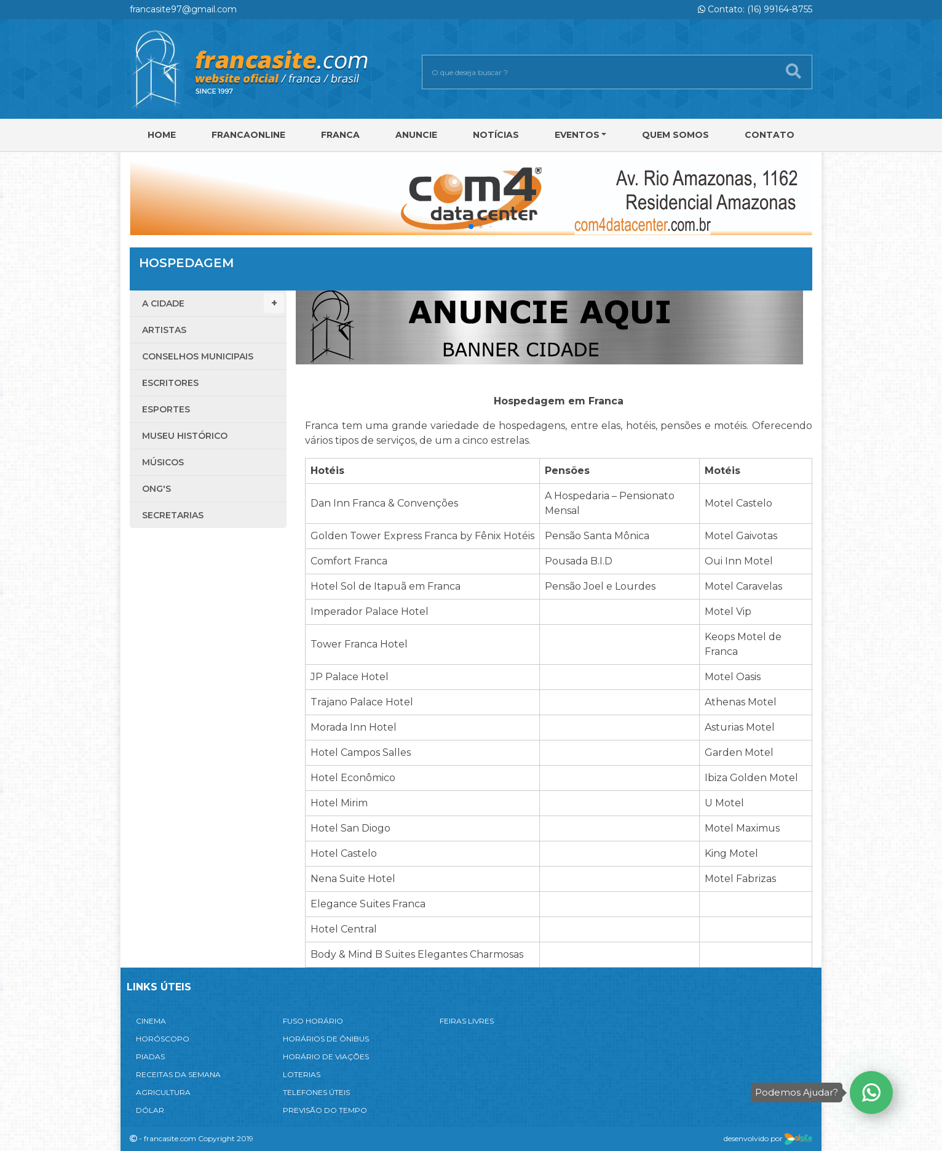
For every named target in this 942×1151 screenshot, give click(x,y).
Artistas (164, 329)
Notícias (496, 134)
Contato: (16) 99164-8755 (755, 9)
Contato (769, 134)
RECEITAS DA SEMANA (178, 1074)
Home (162, 134)
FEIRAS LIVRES (467, 1020)
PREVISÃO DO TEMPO (325, 1110)
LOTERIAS (301, 1074)
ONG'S (156, 488)
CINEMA (151, 1020)
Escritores (170, 382)
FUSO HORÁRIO (313, 1020)
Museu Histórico (185, 435)
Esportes (166, 409)
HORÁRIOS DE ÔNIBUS (326, 1038)
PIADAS (150, 1056)
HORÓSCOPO (162, 1038)
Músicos (163, 462)
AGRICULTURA (163, 1092)
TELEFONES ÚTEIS (316, 1092)
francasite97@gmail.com (183, 9)
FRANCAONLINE (248, 134)
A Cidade (213, 303)
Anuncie (416, 134)
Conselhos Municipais (197, 356)
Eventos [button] (577, 134)
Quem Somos (675, 134)
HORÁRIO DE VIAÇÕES (326, 1056)
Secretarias (173, 515)
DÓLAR (150, 1110)
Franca (340, 134)
